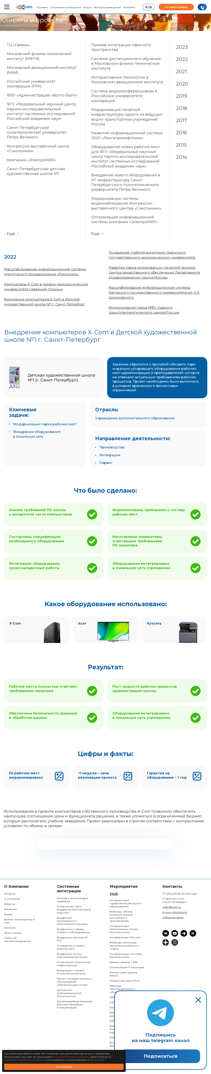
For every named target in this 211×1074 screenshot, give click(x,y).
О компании (12, 898)
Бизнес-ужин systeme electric (123, 974)
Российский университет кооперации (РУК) (31, 83)
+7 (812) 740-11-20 (174, 900)
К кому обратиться (174, 912)
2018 (181, 108)
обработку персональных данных (24, 1059)
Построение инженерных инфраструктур (74, 964)
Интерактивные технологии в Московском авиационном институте (127, 79)
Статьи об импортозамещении (17, 939)
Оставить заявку (176, 7)
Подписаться (160, 1056)
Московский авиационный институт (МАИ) (41, 70)
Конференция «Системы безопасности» (126, 955)
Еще (11, 233)
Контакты (129, 7)
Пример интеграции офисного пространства (121, 47)
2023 (182, 47)
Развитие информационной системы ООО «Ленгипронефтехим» (127, 135)
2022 (182, 59)
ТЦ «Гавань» (18, 45)
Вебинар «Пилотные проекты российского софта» (124, 945)
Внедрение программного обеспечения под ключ (72, 920)
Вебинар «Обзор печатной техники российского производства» (121, 916)
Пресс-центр (12, 932)
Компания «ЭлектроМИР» (31, 160)
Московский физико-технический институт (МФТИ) (39, 56)
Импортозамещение (107, 7)
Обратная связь (172, 917)
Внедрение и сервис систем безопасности (71, 972)
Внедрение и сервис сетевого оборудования (73, 931)
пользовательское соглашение (71, 1056)
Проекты (10, 927)
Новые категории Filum (125, 980)
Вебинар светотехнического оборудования (122, 989)
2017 (181, 120)
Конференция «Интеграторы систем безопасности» (124, 929)
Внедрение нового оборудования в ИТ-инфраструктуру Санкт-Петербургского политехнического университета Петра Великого (125, 182)
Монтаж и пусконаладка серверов (72, 900)
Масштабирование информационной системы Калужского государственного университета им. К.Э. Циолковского (154, 292)
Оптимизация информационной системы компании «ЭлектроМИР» (124, 219)
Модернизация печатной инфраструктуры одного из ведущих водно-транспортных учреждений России (126, 116)
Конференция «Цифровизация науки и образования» (126, 903)
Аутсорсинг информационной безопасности (69, 993)
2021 (181, 71)
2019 (181, 96)
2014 (181, 157)
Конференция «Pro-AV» (125, 937)
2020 (182, 84)
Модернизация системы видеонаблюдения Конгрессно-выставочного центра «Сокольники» (126, 203)
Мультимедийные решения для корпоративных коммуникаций (74, 1004)
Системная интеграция (65, 7)
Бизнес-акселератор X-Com (19, 921)
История (9, 893)
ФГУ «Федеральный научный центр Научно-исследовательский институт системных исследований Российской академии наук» (41, 111)
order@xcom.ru (171, 907)
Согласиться (64, 1066)
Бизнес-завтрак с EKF (124, 962)
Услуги (87, 7)
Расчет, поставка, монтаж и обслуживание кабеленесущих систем (74, 981)
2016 (181, 133)
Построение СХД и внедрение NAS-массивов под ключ (74, 909)
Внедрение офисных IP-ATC (73, 939)
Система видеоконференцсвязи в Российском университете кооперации (124, 96)
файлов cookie (96, 1059)
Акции (8, 914)
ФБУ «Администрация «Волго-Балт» (42, 95)
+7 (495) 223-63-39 (179, 893)
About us (9, 903)
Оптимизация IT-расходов (127, 967)
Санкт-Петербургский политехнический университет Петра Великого (37, 132)
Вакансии (10, 909)
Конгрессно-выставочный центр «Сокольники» (38, 148)
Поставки (42, 7)
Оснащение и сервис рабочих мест (71, 947)
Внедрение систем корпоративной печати (72, 955)
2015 (181, 145)
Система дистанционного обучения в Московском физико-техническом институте (126, 64)
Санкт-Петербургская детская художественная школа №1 (36, 171)
